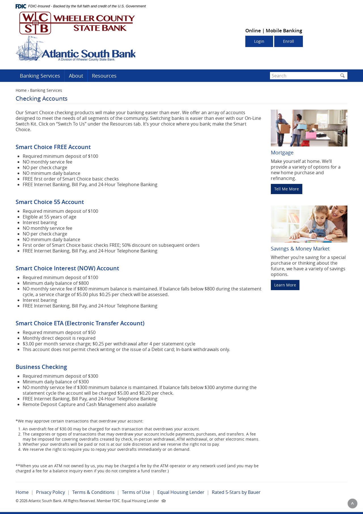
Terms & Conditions (93, 492)
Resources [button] (104, 75)
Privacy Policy (50, 492)
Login (259, 41)
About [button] (76, 75)
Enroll (288, 41)
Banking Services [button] (40, 75)
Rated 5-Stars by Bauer (236, 492)
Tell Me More (286, 189)
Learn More (285, 285)
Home (21, 90)
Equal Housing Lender (180, 492)
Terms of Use (136, 492)
